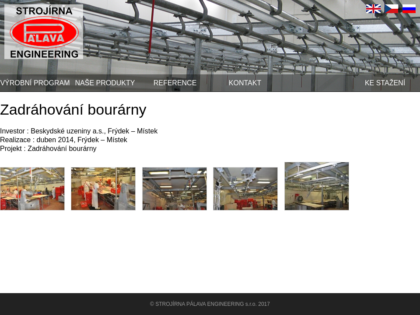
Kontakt (245, 83)
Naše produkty (105, 83)
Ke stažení (385, 83)
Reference (175, 83)
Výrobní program (35, 83)
